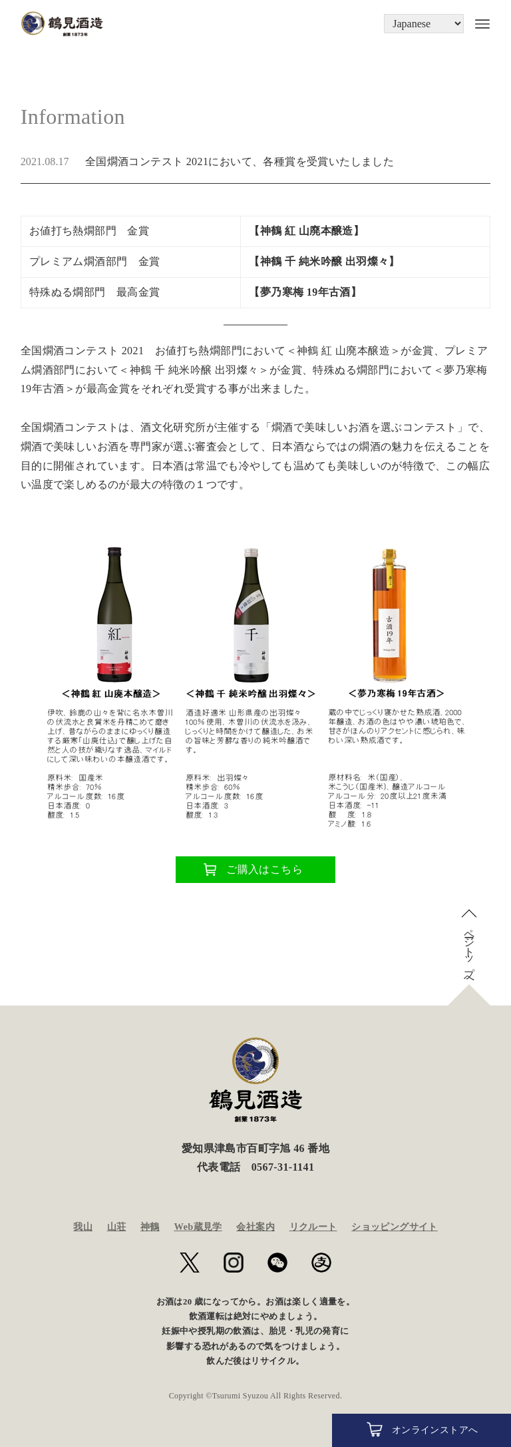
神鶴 (150, 1226)
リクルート (313, 1226)
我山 (82, 1226)
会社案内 (255, 1226)
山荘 (116, 1226)
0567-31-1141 (283, 1167)
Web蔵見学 (198, 1226)
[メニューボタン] (477, 24)
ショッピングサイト (394, 1226)
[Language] (424, 23)
